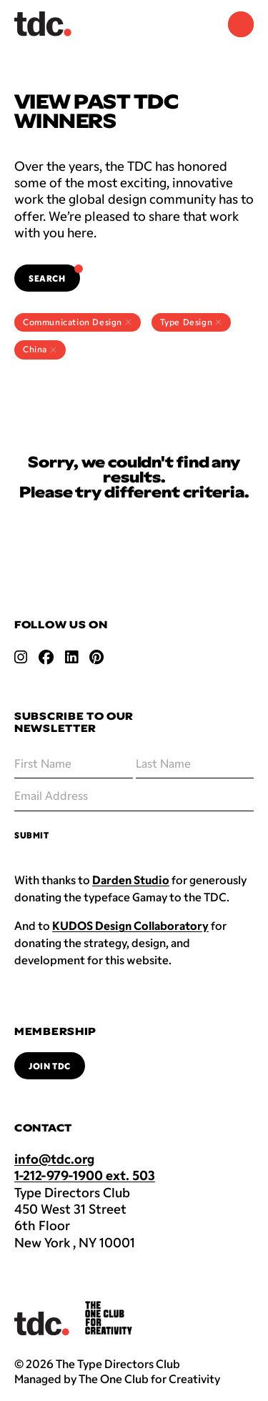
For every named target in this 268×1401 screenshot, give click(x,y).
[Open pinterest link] (96, 656)
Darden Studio (130, 879)
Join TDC (50, 1066)
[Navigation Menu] (241, 24)
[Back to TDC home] (42, 23)
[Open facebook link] (46, 656)
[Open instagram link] (20, 656)
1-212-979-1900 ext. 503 (84, 1175)
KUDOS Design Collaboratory (130, 925)
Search (54, 273)
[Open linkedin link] (71, 656)
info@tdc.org (54, 1159)
